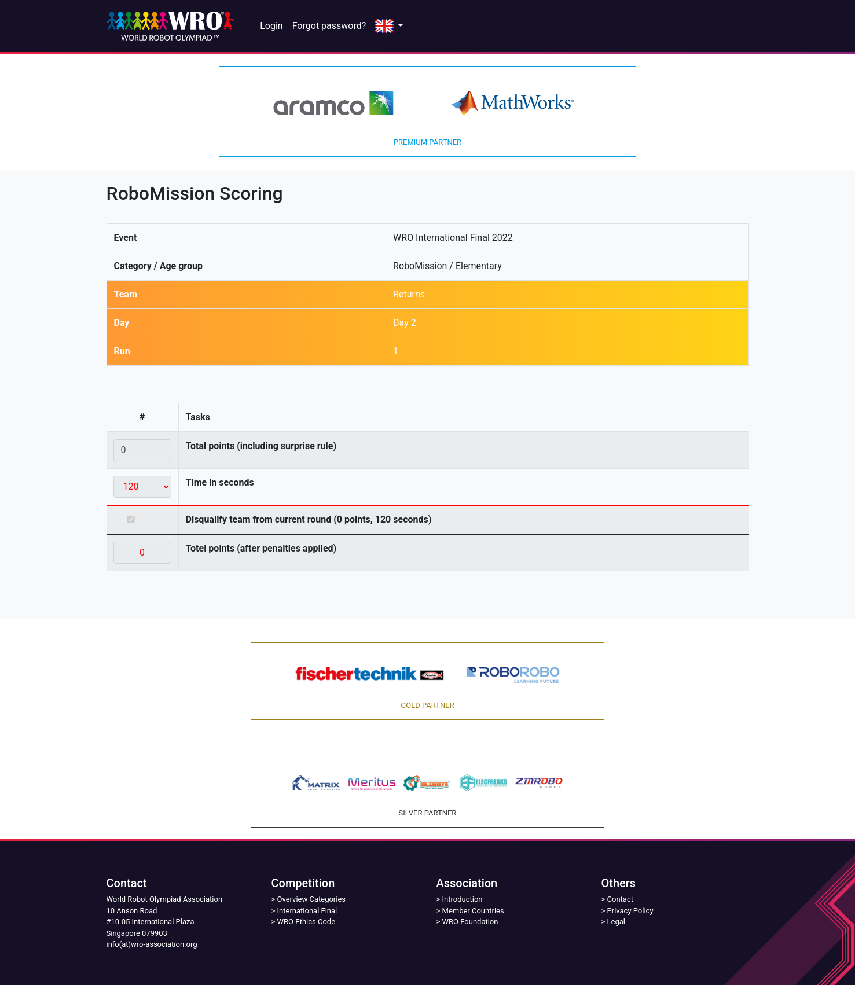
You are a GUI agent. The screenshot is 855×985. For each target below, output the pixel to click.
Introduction (462, 899)
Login (271, 25)
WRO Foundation (470, 921)
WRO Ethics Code (306, 921)
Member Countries (473, 910)
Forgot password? (329, 25)
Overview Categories (311, 899)
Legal (616, 921)
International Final (307, 910)
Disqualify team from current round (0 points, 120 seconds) (309, 519)
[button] (389, 26)
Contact (620, 899)
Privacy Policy (630, 910)
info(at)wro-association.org (152, 944)
